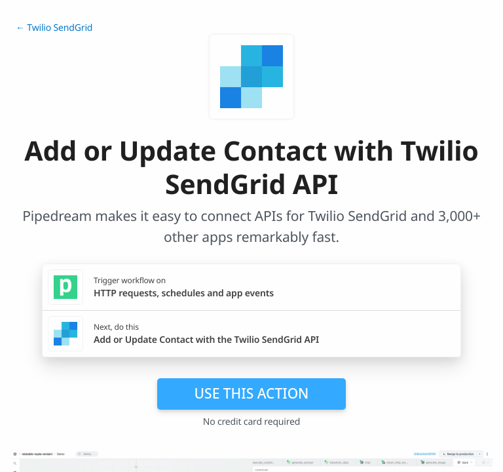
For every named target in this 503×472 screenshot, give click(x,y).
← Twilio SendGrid (54, 28)
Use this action (252, 393)
